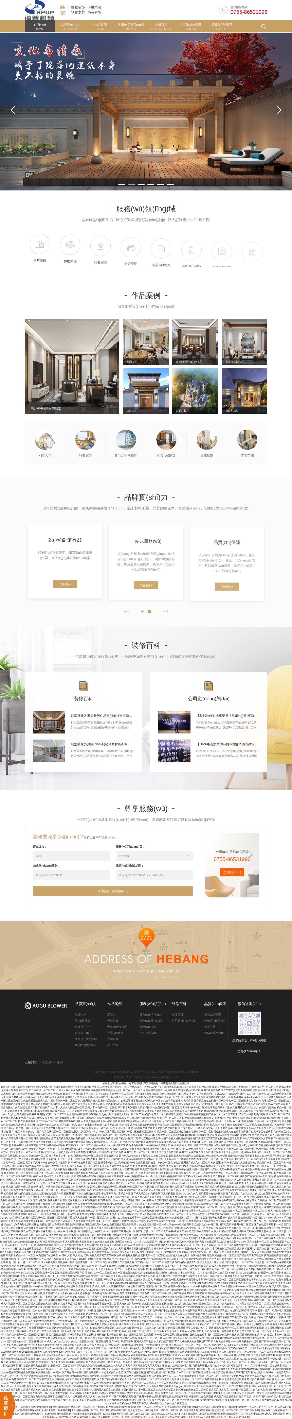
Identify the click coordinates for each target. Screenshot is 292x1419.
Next (279, 110)
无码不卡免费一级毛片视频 (55, 1410)
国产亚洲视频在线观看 (225, 1413)
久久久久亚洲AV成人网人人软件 (162, 1413)
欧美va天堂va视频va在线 (173, 1417)
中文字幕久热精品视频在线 (198, 1410)
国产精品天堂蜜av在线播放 (120, 1406)
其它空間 (112, 1045)
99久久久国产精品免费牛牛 (29, 1413)
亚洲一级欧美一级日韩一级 (168, 1410)
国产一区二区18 (276, 1406)
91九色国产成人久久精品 (206, 1406)
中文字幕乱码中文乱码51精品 (255, 1413)
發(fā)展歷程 (82, 1020)
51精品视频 (109, 1413)
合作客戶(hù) (83, 1032)
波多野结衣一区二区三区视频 (113, 1417)
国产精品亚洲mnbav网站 (69, 1413)
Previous (13, 110)
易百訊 (139, 1077)
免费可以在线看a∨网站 (84, 1417)
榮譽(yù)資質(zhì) (86, 1039)
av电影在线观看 (93, 1413)
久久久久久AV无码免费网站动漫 (205, 1417)
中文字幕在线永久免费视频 (177, 1406)
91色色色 (50, 1413)
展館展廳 (112, 1039)
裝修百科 (177, 1014)
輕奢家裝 (112, 1020)
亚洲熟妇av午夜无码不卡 (144, 1417)
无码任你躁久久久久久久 (129, 1413)
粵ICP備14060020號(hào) (181, 1072)
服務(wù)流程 (148, 1026)
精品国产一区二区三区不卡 (252, 1406)
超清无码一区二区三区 (226, 1410)
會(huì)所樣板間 (117, 1026)
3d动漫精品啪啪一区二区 (85, 1410)
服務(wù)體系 (212, 1014)
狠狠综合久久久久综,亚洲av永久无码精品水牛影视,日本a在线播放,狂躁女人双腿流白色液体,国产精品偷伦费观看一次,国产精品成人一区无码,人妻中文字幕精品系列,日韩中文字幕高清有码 (101, 1086)
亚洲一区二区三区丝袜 (149, 1406)
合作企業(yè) (148, 1032)
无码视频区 (279, 1413)
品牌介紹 (80, 1014)
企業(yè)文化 (83, 1026)
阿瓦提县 (46, 1406)
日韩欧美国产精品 (30, 1406)
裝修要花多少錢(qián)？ (58, 855)
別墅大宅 (112, 1014)
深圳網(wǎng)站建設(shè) (162, 1077)
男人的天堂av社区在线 (140, 1410)
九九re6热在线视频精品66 (26, 1410)
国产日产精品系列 (249, 1410)
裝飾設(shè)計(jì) (214, 1020)
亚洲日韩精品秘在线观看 (113, 1410)
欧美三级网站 (229, 1406)
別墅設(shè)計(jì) (52, 1062)
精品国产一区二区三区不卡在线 (88, 1406)
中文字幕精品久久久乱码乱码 (196, 1413)
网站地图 (207, 1086)
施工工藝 (210, 1026)
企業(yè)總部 (115, 1032)
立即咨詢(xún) (232, 890)
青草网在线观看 (61, 1406)
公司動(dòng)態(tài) (184, 1020)
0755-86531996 (249, 12)
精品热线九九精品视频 (273, 1410)
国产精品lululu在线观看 (236, 1417)
